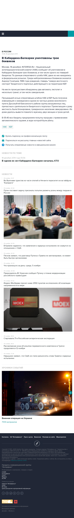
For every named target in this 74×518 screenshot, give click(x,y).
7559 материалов (9, 422)
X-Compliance (6, 473)
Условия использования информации (15, 506)
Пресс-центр (28, 437)
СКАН (3, 485)
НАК (5, 127)
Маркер (4, 477)
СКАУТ (4, 475)
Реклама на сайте (48, 437)
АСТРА (4, 478)
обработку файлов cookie (19, 460)
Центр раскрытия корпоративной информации (16, 488)
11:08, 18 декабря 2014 (10, 54)
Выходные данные (8, 509)
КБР (10, 127)
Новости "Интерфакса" (9, 484)
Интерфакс (37, 34)
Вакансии (37, 437)
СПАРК (4, 472)
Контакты (5, 437)
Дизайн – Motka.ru (8, 511)
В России (6, 52)
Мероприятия (61, 437)
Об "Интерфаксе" (16, 437)
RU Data (4, 487)
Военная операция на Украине (17, 418)
